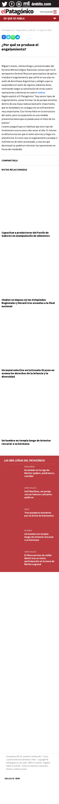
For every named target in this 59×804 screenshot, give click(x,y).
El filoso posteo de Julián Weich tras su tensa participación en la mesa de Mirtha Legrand (39, 560)
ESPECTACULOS (30, 488)
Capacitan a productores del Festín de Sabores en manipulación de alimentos (26, 234)
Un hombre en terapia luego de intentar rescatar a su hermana (26, 442)
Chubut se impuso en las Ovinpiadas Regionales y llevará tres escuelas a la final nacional (28, 303)
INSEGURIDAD (29, 467)
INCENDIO (28, 530)
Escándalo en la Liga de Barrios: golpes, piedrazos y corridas (39, 473)
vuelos (41, 92)
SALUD (26, 509)
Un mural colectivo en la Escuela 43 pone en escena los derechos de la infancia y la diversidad (28, 373)
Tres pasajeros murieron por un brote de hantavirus (39, 514)
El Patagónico (8, 30)
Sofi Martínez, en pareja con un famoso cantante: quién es (38, 494)
